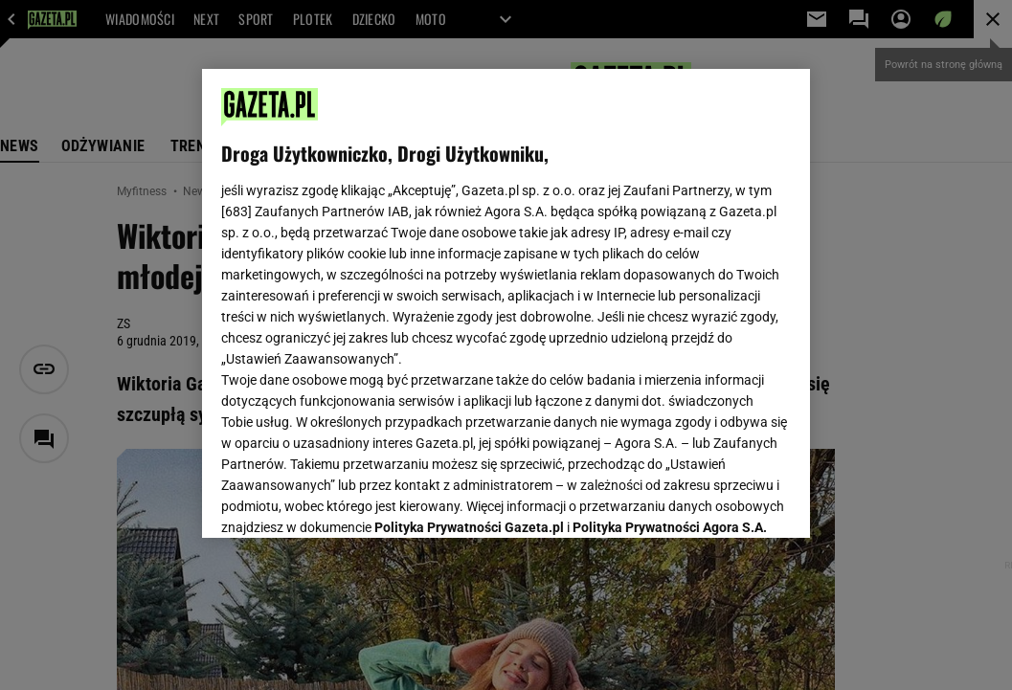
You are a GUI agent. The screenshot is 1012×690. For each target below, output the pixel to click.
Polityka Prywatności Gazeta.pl (469, 294)
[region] (505, 303)
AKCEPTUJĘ (725, 500)
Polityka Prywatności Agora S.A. (670, 294)
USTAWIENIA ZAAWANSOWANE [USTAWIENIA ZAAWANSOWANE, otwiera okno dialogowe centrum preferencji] (347, 499)
